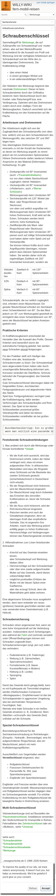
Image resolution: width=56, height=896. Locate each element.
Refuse (33, 888)
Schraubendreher (12, 840)
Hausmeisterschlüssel (15, 817)
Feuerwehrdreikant (29, 175)
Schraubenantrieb (12, 844)
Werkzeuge (28, 42)
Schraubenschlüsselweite (16, 847)
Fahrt (24, 635)
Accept (46, 888)
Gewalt (29, 449)
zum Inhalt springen (46, 2)
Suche (25, 15)
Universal (28, 827)
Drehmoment (20, 89)
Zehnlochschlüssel (32, 823)
